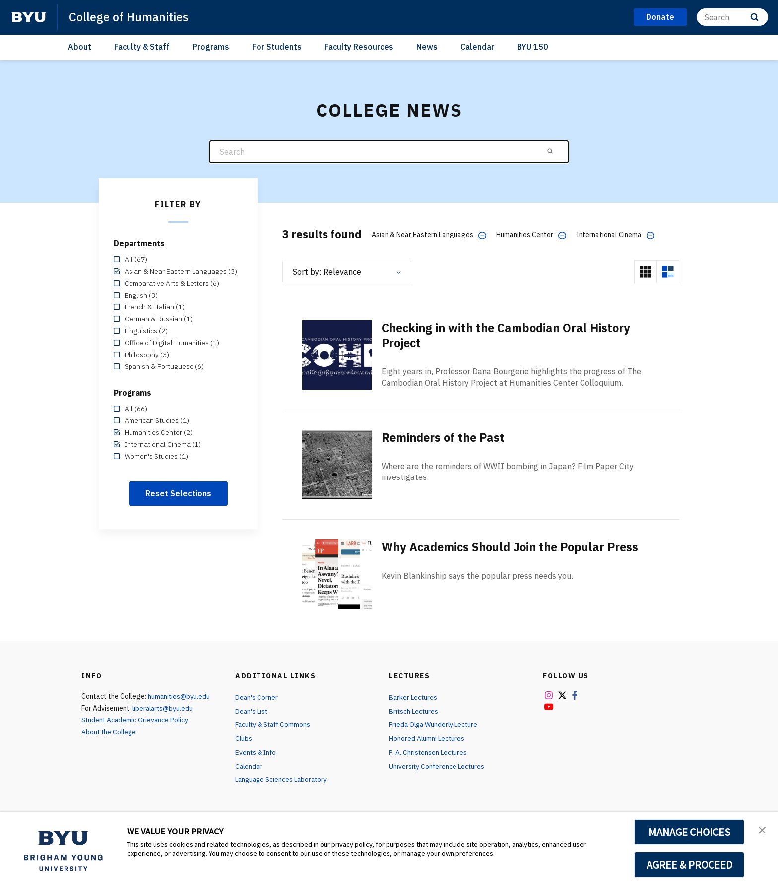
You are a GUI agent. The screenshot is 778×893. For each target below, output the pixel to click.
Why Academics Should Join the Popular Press (515, 547)
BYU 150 (532, 47)
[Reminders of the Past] (337, 464)
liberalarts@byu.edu (163, 708)
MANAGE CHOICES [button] (689, 832)
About (79, 47)
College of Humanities (130, 17)
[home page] (28, 17)
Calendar (477, 47)
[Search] (732, 17)
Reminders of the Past (445, 437)
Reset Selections (178, 493)
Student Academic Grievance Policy (136, 719)
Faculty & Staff (142, 47)
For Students (277, 47)
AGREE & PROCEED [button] (689, 865)
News (427, 47)
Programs (211, 47)
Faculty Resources (358, 47)
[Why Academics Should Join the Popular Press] (337, 573)
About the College (109, 731)
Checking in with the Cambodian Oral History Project (509, 335)
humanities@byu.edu (179, 696)
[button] (762, 829)
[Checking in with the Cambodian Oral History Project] (337, 354)
